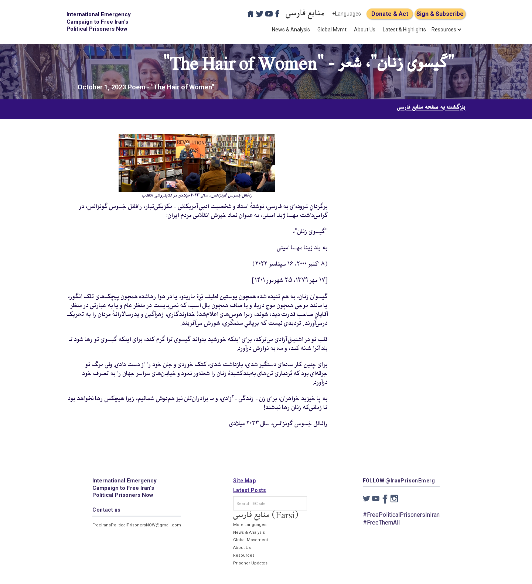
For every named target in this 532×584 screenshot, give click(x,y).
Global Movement (250, 542)
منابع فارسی (305, 14)
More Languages (249, 527)
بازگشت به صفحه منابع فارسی (431, 107)
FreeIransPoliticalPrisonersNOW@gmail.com (136, 527)
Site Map (244, 483)
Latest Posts (249, 493)
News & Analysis (291, 30)
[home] (99, 22)
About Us (364, 30)
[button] (444, 29)
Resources (244, 558)
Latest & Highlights (404, 30)
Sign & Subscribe (440, 13)
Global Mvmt (332, 30)
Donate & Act (389, 13)
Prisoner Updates (250, 565)
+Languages (346, 14)
